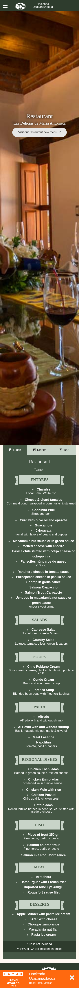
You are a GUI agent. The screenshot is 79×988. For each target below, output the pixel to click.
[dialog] (39, 979)
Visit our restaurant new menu (39, 132)
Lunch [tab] (15, 449)
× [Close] (72, 977)
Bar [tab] (63, 449)
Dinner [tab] (39, 449)
